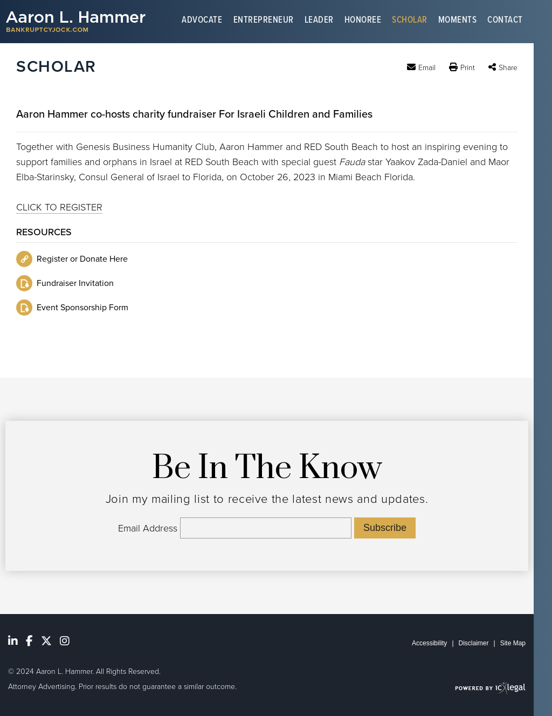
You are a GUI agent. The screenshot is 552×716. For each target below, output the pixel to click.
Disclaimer (474, 643)
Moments (457, 21)
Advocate (202, 21)
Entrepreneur (263, 21)
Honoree (363, 21)
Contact (505, 21)
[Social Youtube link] (65, 641)
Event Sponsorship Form (82, 307)
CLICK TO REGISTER (59, 207)
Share (508, 67)
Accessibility (429, 643)
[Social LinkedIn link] (13, 641)
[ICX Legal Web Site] (490, 687)
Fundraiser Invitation (75, 283)
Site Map (513, 643)
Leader (319, 21)
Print (467, 67)
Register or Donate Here (82, 259)
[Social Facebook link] (29, 641)
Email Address (147, 528)
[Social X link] (46, 641)
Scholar (409, 21)
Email (427, 67)
